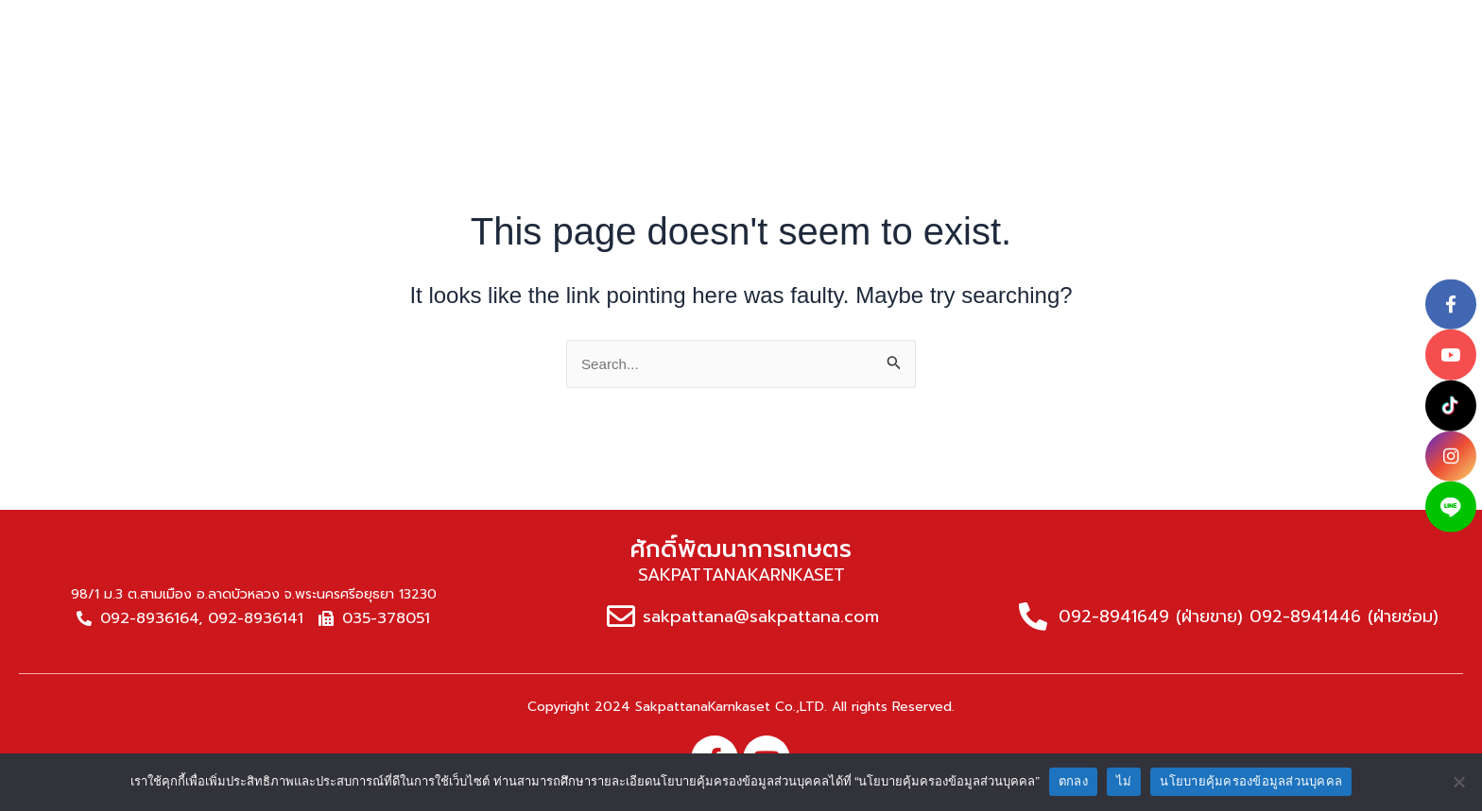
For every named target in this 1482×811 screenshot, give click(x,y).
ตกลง (1073, 781)
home (464, 26)
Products (689, 26)
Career (1142, 26)
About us (569, 26)
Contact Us (1261, 26)
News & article (935, 26)
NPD (1056, 26)
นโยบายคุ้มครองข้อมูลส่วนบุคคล (1251, 781)
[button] (1351, 27)
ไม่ (1124, 781)
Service (800, 26)
